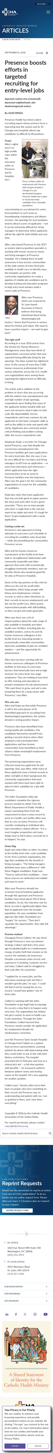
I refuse (38, 1446)
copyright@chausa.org (16, 1126)
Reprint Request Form (17, 1210)
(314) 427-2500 (15, 1273)
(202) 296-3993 (15, 1254)
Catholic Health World (11, 39)
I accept (15, 1446)
